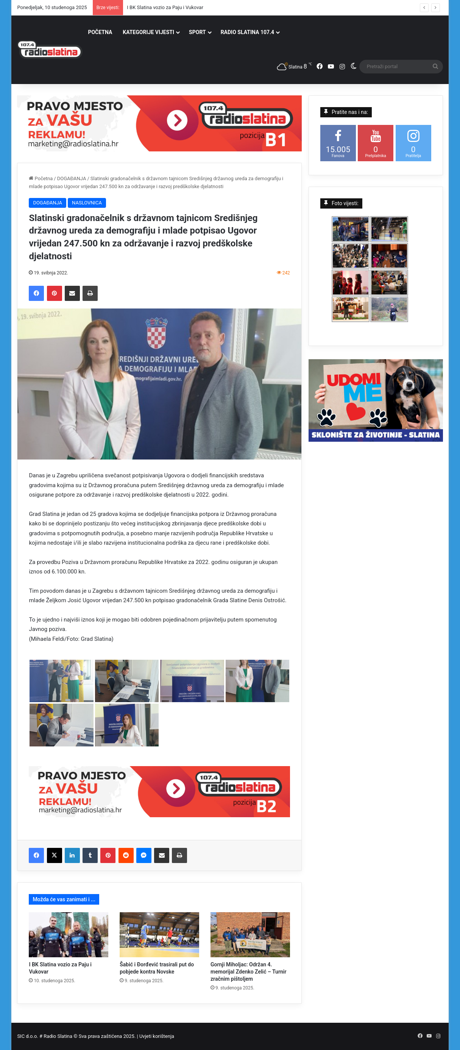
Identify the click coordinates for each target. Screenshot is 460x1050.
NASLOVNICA (87, 203)
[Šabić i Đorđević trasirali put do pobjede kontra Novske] (159, 934)
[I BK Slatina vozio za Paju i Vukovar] (68, 934)
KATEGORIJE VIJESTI (148, 32)
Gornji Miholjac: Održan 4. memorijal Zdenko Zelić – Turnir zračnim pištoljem (248, 971)
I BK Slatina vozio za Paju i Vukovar (165, 7)
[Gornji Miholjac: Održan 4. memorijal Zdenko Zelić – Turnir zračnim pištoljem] (250, 934)
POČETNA (100, 32)
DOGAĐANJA (71, 178)
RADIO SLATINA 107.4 (247, 32)
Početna (41, 178)
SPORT (197, 32)
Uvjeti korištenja (156, 1036)
